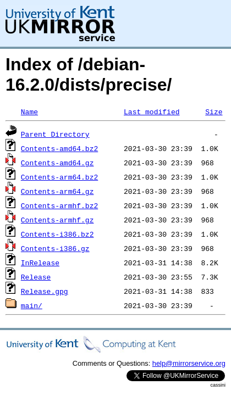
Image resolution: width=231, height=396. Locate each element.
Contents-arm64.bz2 (59, 177)
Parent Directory (55, 134)
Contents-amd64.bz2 (59, 148)
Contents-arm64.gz (57, 191)
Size (213, 111)
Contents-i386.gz (55, 248)
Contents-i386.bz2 (57, 234)
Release (36, 277)
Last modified (151, 111)
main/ (31, 305)
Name (29, 111)
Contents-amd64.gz (57, 163)
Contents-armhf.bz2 (59, 205)
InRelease (40, 262)
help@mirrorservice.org (189, 363)
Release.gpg (44, 291)
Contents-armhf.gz (57, 220)
